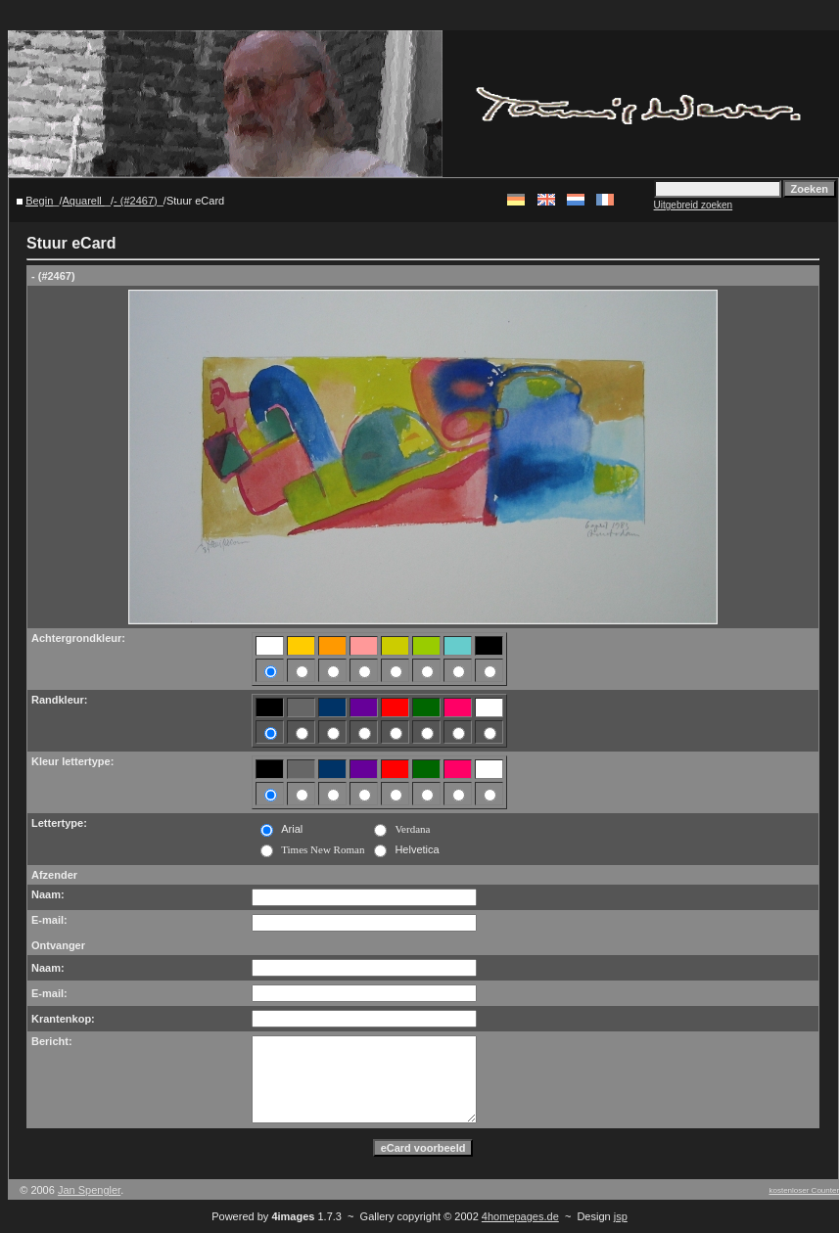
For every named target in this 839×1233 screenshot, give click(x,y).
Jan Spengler (89, 1190)
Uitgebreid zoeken (693, 205)
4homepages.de (520, 1216)
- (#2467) (136, 200)
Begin (39, 200)
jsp (621, 1216)
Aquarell (83, 200)
